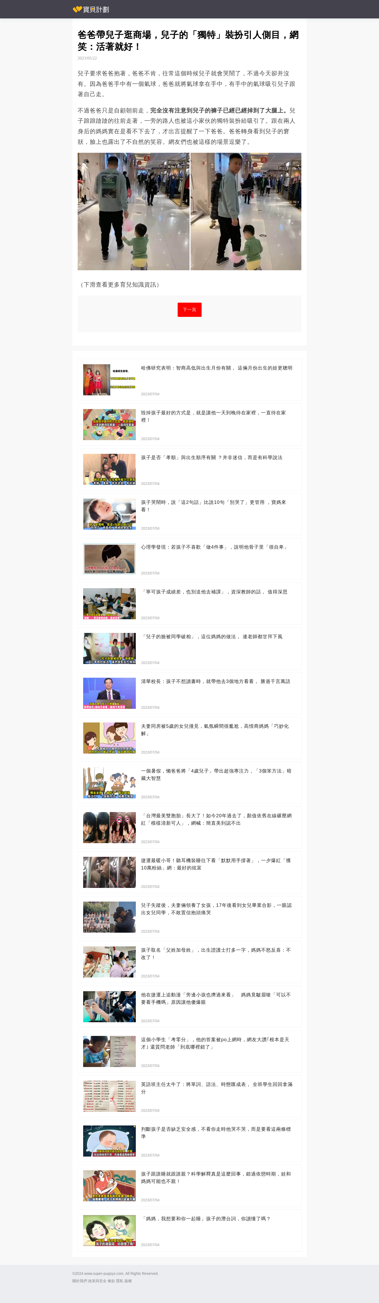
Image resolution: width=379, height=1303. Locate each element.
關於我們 (79, 1281)
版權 (128, 1281)
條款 (111, 1281)
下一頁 (189, 309)
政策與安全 (97, 1281)
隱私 (119, 1281)
